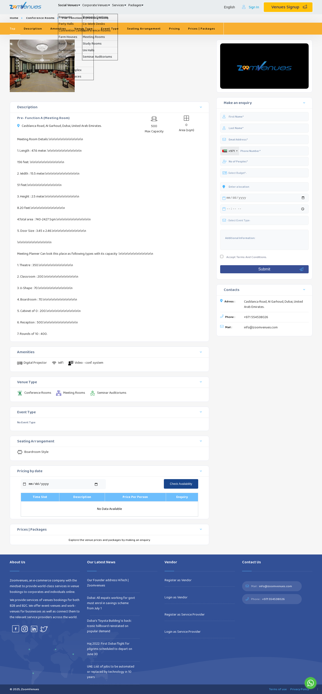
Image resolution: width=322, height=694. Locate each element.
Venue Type (83, 28)
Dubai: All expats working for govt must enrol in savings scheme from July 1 (111, 603)
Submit (281, 270)
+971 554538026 (256, 318)
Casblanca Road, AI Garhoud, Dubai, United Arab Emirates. (273, 305)
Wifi (57, 363)
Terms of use (278, 689)
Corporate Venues (110, 7)
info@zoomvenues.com (261, 328)
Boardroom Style (32, 452)
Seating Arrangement (144, 28)
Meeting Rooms (70, 393)
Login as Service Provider (183, 631)
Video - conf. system (85, 363)
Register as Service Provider (185, 614)
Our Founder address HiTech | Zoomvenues (108, 583)
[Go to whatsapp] (311, 683)
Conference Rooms (40, 18)
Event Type (110, 28)
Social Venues (74, 7)
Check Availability (181, 484)
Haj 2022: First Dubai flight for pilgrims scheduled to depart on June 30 (109, 649)
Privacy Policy (299, 689)
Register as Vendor (178, 580)
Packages (165, 7)
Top (13, 28)
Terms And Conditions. (251, 257)
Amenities (58, 28)
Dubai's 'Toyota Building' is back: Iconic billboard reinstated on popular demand (109, 626)
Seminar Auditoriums (108, 393)
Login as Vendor (176, 597)
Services (141, 7)
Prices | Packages (201, 28)
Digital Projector (32, 363)
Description (33, 28)
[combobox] (229, 151)
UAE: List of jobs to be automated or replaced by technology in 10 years (110, 672)
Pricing (174, 28)
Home (14, 18)
